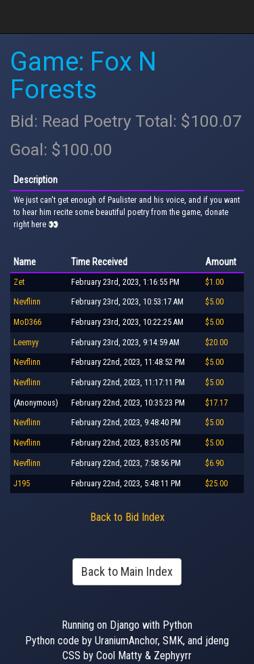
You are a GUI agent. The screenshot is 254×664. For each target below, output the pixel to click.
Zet (19, 282)
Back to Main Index (127, 571)
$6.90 (214, 463)
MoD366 (27, 322)
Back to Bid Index (127, 517)
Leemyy (26, 342)
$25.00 (216, 483)
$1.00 (214, 282)
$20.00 (216, 342)
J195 (22, 483)
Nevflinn (27, 302)
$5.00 (214, 302)
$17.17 (216, 403)
